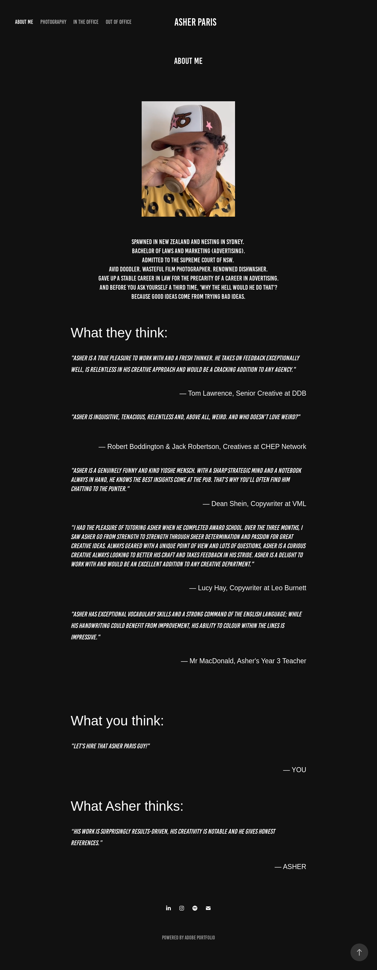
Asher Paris (195, 22)
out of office (118, 22)
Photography (53, 22)
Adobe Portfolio (200, 938)
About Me (24, 22)
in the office (85, 22)
